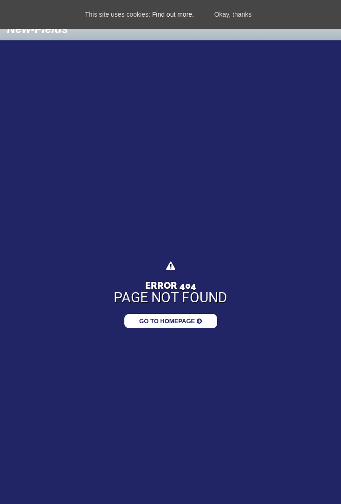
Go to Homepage (170, 321)
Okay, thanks (233, 14)
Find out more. (173, 14)
